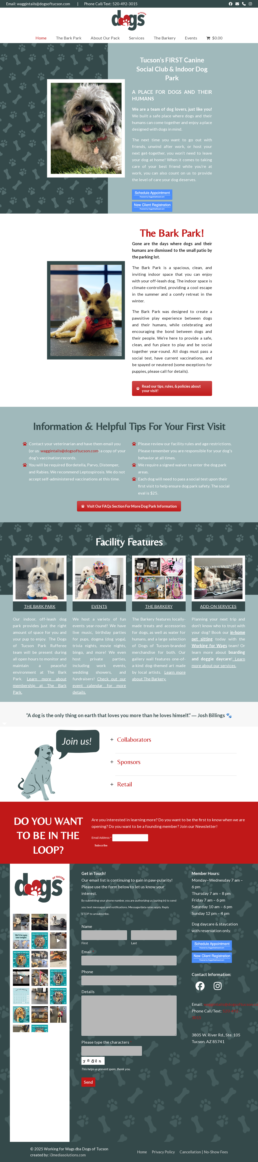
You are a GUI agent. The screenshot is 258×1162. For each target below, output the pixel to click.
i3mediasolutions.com (68, 1155)
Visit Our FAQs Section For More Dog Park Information (129, 506)
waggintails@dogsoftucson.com (43, 4)
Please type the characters (106, 1042)
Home (142, 1152)
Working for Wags (209, 645)
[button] (214, 38)
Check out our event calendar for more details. (99, 685)
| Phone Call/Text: (91, 4)
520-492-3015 (124, 4)
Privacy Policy (163, 1152)
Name (86, 926)
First (84, 943)
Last (134, 943)
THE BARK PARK (39, 606)
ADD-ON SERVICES (218, 606)
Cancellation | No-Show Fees (204, 1152)
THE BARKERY (159, 606)
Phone (87, 971)
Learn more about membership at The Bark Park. (40, 685)
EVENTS (99, 606)
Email (87, 951)
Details (88, 991)
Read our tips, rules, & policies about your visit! (168, 388)
